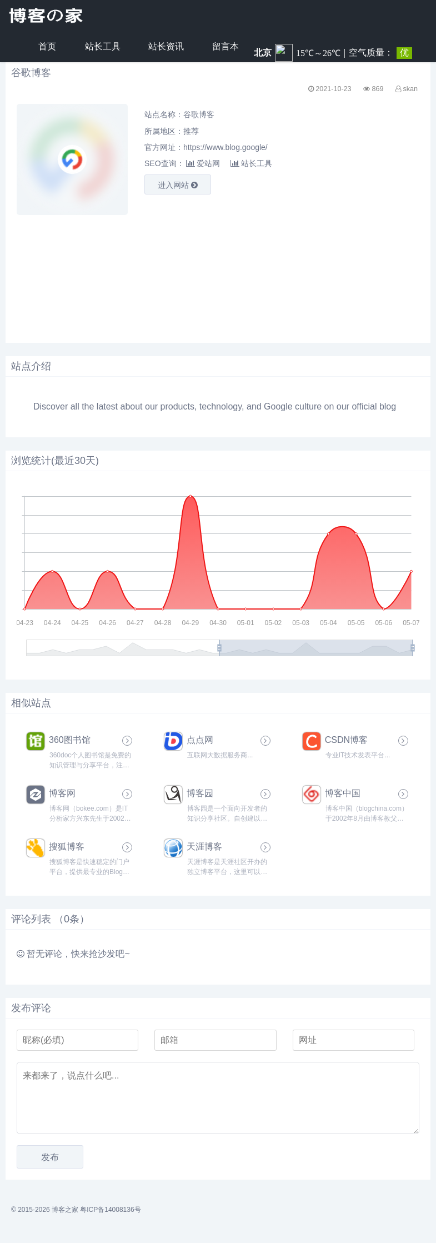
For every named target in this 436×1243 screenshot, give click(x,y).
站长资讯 (166, 46)
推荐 (191, 131)
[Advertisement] (122, 270)
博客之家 (65, 1210)
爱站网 (203, 163)
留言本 (225, 46)
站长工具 (103, 46)
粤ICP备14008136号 (110, 1210)
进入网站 (178, 185)
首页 (47, 46)
